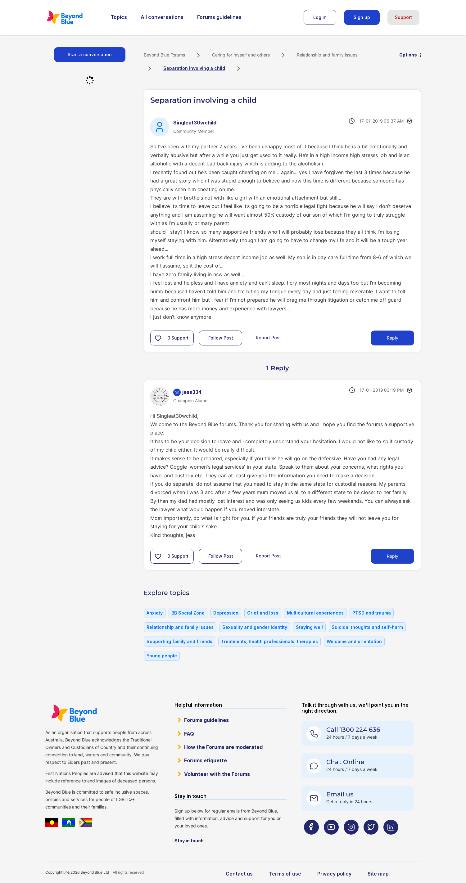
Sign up (362, 17)
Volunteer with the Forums (217, 774)
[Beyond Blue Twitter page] (371, 839)
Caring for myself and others (241, 54)
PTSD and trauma (371, 612)
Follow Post (220, 337)
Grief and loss (262, 612)
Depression (225, 612)
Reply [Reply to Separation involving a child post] (392, 337)
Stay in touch (189, 840)
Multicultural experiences (315, 612)
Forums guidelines (219, 17)
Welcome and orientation (354, 641)
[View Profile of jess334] (191, 392)
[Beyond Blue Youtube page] (331, 839)
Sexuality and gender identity (254, 627)
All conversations (162, 17)
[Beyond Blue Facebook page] (311, 839)
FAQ (189, 734)
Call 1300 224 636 (353, 729)
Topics (119, 17)
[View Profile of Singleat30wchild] (194, 122)
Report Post (268, 337)
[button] (158, 338)
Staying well (309, 627)
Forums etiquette (205, 760)
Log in (320, 17)
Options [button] (408, 54)
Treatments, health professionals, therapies (269, 641)
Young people (162, 655)
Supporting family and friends (179, 641)
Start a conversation (90, 54)
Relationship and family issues (327, 54)
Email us (340, 794)
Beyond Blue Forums (73, 17)
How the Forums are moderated (223, 747)
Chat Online (345, 762)
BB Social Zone (188, 612)
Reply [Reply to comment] (392, 556)
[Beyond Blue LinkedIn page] (391, 839)
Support (403, 17)
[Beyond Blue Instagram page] (351, 839)
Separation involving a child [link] (194, 68)
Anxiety (155, 612)
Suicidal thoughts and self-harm (367, 627)
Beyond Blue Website (73, 713)
